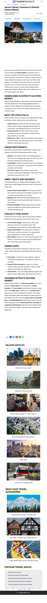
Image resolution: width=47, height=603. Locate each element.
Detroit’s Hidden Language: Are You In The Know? (23, 414)
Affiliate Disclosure (32, 588)
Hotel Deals (8, 18)
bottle (39, 227)
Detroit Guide (23, 460)
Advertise (20, 589)
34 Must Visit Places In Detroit (23, 368)
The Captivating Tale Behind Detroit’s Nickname (20, 581)
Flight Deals (17, 18)
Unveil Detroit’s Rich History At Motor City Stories (20, 578)
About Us (7, 588)
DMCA (24, 589)
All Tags (28, 589)
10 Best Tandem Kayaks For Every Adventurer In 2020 (23, 560)
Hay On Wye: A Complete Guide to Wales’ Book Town (23, 537)
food (28, 118)
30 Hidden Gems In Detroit (14, 572)
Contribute (13, 588)
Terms (17, 588)
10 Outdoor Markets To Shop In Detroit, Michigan (20, 584)
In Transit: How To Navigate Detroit (23, 482)
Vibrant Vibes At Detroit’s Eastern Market (18, 575)
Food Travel (37, 18)
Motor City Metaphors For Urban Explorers (23, 437)
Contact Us (39, 588)
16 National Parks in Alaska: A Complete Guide (23, 515)
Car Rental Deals (27, 18)
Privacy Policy (23, 588)
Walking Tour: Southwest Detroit (23, 391)
